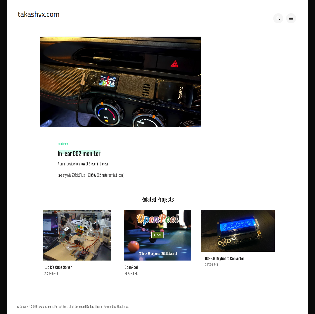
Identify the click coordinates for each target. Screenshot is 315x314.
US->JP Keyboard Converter (224, 258)
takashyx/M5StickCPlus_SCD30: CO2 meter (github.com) (91, 175)
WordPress (122, 306)
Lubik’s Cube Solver (58, 267)
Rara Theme (96, 306)
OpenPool (131, 267)
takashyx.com (45, 306)
